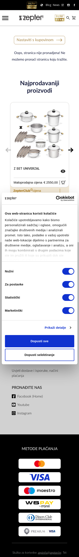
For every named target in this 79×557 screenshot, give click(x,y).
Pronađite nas (27, 387)
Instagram (24, 413)
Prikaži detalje (55, 327)
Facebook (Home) (30, 396)
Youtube (23, 405)
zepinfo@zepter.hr (49, 552)
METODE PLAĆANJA (40, 449)
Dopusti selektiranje (39, 355)
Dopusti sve (39, 341)
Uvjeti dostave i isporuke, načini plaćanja (35, 373)
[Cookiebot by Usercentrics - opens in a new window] (56, 198)
